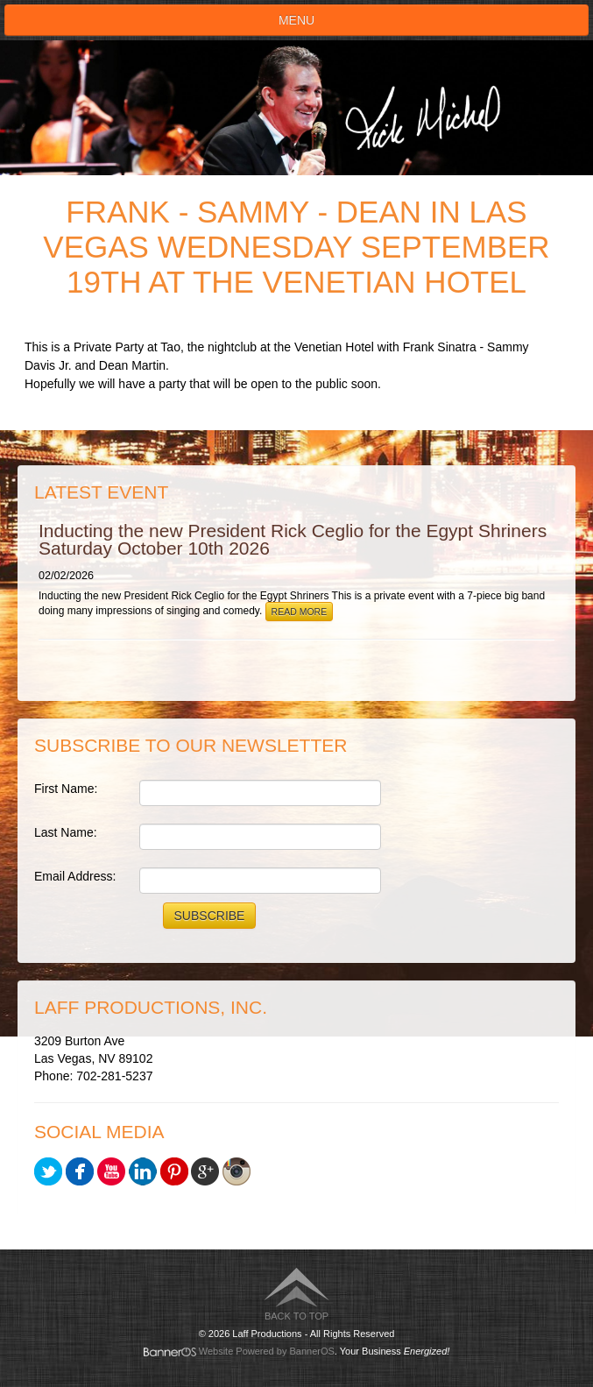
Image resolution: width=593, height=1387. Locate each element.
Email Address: (75, 876)
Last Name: (65, 832)
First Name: (65, 789)
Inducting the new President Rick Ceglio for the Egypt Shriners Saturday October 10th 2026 (293, 539)
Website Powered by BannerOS (267, 1351)
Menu (296, 20)
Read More (300, 611)
